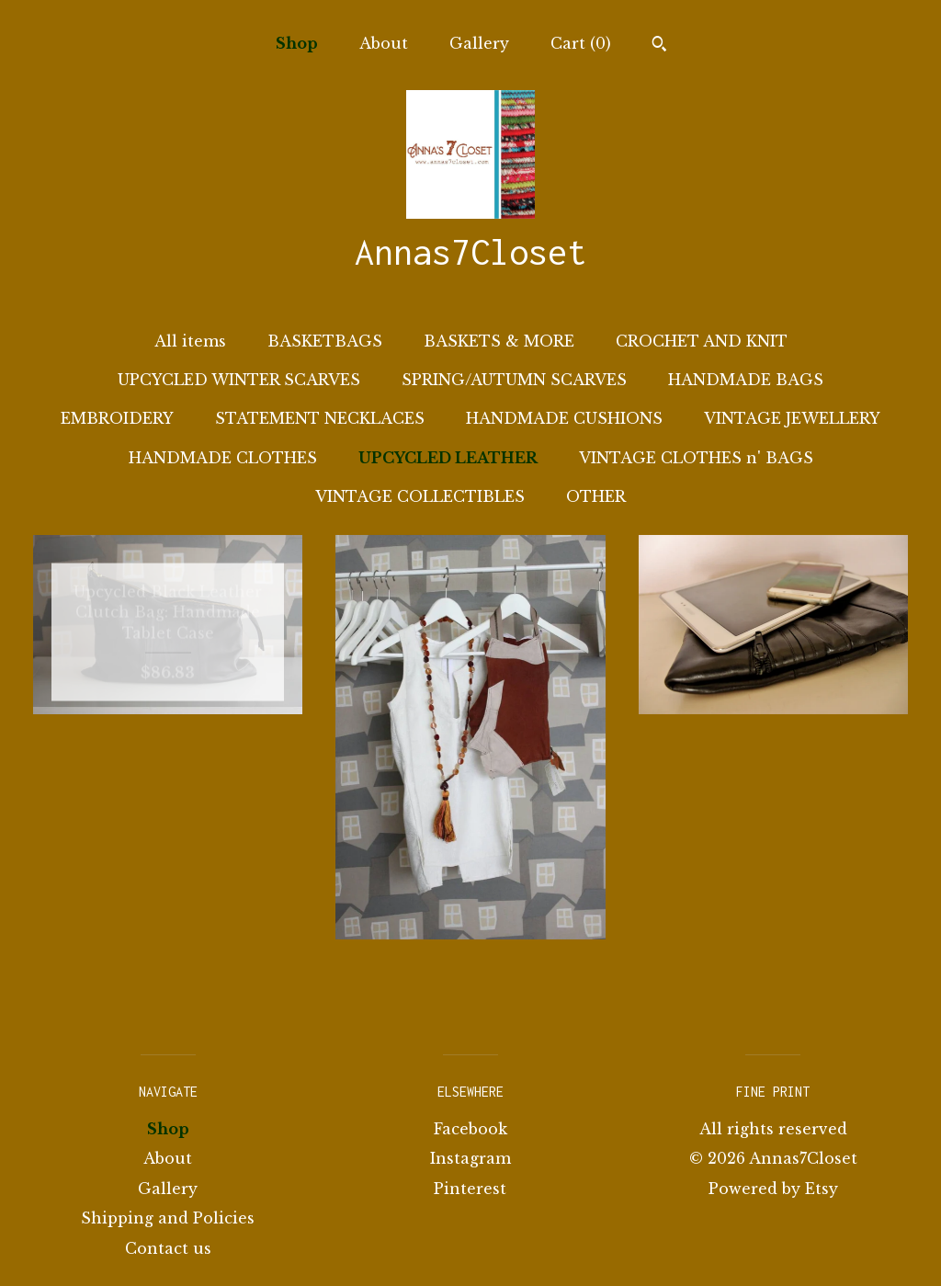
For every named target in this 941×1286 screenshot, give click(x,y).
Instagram (470, 1158)
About (383, 43)
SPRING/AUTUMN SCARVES (514, 379)
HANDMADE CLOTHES (223, 458)
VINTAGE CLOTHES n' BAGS (696, 458)
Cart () (580, 43)
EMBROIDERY (117, 418)
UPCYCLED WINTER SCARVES (239, 379)
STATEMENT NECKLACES (320, 418)
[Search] (659, 46)
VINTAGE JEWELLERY (792, 418)
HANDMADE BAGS (745, 379)
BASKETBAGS (324, 341)
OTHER (596, 496)
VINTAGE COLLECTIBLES (420, 496)
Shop (297, 43)
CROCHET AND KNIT (702, 341)
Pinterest (470, 1188)
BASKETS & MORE (499, 341)
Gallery (479, 43)
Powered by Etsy (773, 1188)
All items (190, 341)
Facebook (470, 1129)
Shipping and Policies (168, 1218)
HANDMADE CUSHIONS (564, 418)
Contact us (168, 1248)
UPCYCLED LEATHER (448, 458)
